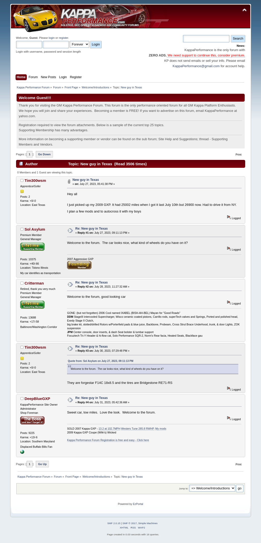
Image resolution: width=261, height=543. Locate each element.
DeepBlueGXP (37, 398)
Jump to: (183, 488)
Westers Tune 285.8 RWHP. (137, 428)
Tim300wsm (35, 180)
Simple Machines (148, 523)
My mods (160, 428)
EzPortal (138, 503)
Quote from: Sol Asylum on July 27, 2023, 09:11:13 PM (100, 361)
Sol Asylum (34, 229)
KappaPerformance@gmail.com (196, 66)
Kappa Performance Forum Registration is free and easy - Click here (108, 440)
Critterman (34, 283)
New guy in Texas (85, 180)
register (63, 37)
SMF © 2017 (130, 523)
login (52, 37)
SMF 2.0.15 (114, 523)
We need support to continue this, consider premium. (206, 55)
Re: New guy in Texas (91, 228)
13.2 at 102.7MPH (109, 428)
